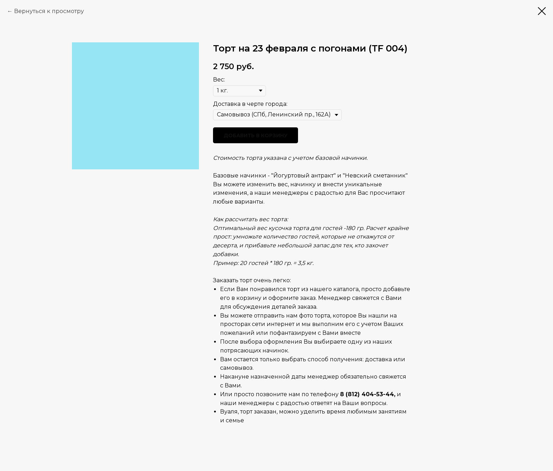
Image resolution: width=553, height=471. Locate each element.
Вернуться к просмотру (49, 11)
